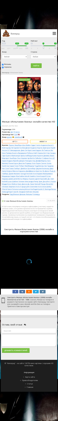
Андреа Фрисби (13, 161)
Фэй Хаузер (6, 148)
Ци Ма (30, 158)
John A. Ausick (51, 181)
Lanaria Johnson (24, 189)
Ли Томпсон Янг (47, 150)
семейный (18, 137)
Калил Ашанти (37, 156)
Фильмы (7, 64)
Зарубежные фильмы (18, 194)
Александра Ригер (31, 181)
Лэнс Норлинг (22, 158)
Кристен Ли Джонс (42, 171)
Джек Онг (24, 150)
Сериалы (8, 67)
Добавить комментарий (15, 350)
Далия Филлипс (14, 174)
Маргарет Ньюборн (9, 158)
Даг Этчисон (15, 132)
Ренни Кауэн (13, 163)
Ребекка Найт (32, 153)
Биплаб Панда (40, 184)
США (15, 134)
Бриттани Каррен (34, 150)
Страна (34, 52)
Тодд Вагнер (39, 166)
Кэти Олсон (42, 187)
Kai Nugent (34, 189)
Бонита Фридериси (19, 153)
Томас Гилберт (14, 168)
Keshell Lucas (7, 181)
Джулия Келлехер (42, 168)
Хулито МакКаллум (13, 156)
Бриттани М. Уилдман (17, 192)
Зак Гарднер (49, 166)
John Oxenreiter (32, 187)
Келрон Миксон (12, 171)
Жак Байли (20, 176)
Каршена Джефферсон (27, 171)
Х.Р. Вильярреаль (14, 150)
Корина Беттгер (44, 153)
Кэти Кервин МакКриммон (43, 174)
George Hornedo (27, 174)
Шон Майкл (26, 145)
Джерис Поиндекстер (27, 161)
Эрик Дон (42, 181)
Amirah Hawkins (30, 176)
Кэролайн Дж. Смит (47, 179)
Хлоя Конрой (41, 176)
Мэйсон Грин (16, 184)
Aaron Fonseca (13, 189)
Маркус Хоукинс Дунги (31, 179)
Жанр (4, 52)
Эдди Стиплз (36, 145)
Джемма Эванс (48, 156)
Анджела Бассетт (47, 145)
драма (9, 137)
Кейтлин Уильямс (32, 192)
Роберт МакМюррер (26, 166)
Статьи (30, 384)
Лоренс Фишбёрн (15, 145)
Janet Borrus (18, 179)
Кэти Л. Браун (21, 187)
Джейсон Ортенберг (28, 168)
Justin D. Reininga (45, 189)
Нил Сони (5, 168)
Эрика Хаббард (26, 156)
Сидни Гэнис (14, 166)
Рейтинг (34, 41)
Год (3, 41)
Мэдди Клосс (6, 184)
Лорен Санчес (41, 163)
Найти (36, 66)
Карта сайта (30, 377)
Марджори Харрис (9, 176)
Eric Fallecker (37, 158)
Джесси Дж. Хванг (28, 184)
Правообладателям (30, 380)
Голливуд (36, 194)
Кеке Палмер (7, 153)
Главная (30, 387)
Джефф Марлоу (41, 161)
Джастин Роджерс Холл (27, 163)
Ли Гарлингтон (16, 148)
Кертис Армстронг (44, 148)
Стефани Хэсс (47, 158)
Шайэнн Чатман (18, 181)
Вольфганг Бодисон (29, 148)
